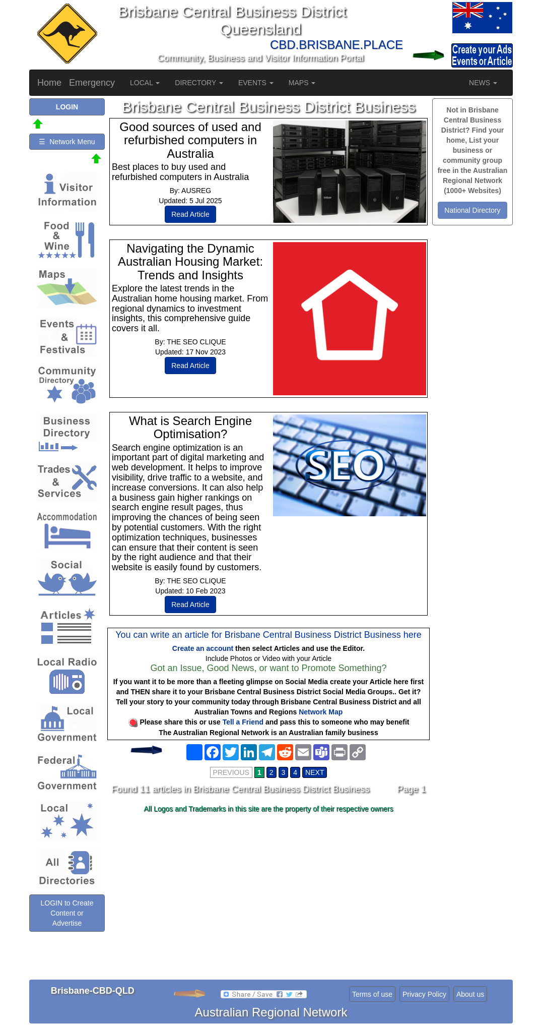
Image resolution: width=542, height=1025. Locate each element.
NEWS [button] (483, 83)
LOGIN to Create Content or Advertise (66, 913)
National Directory (472, 210)
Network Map (321, 712)
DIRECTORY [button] (199, 83)
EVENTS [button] (256, 83)
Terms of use (372, 994)
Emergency (92, 83)
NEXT (314, 772)
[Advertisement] (268, 896)
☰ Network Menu (67, 142)
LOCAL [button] (145, 83)
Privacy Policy (424, 994)
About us (470, 994)
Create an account (202, 648)
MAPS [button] (302, 83)
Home (49, 83)
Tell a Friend (243, 722)
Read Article (190, 214)
